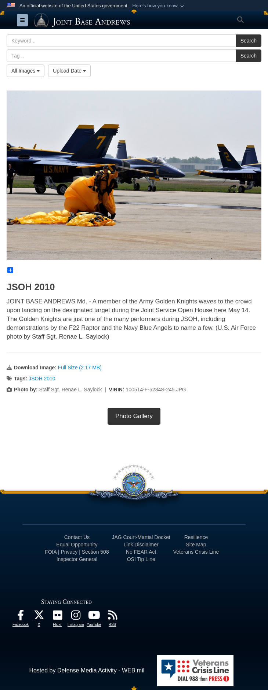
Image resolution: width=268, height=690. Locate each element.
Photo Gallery (134, 416)
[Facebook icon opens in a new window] (20, 617)
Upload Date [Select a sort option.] (69, 71)
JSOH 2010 (42, 378)
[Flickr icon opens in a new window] (57, 617)
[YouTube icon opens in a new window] (94, 617)
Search (248, 41)
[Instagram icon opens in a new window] (75, 617)
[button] (158, 6)
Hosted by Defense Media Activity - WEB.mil (86, 670)
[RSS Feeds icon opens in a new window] (112, 617)
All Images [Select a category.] (25, 71)
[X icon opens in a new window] (39, 617)
